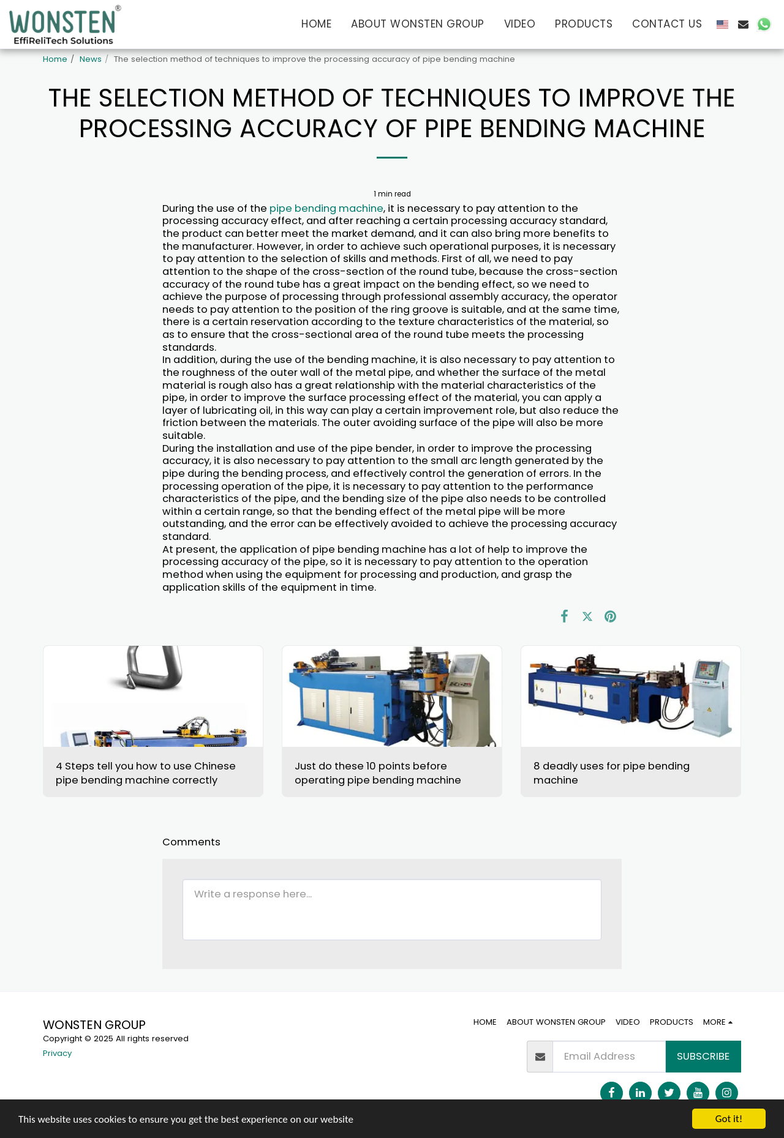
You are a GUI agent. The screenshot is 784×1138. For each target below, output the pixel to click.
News (91, 59)
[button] (743, 24)
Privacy (57, 1053)
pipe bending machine (326, 208)
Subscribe (703, 1056)
